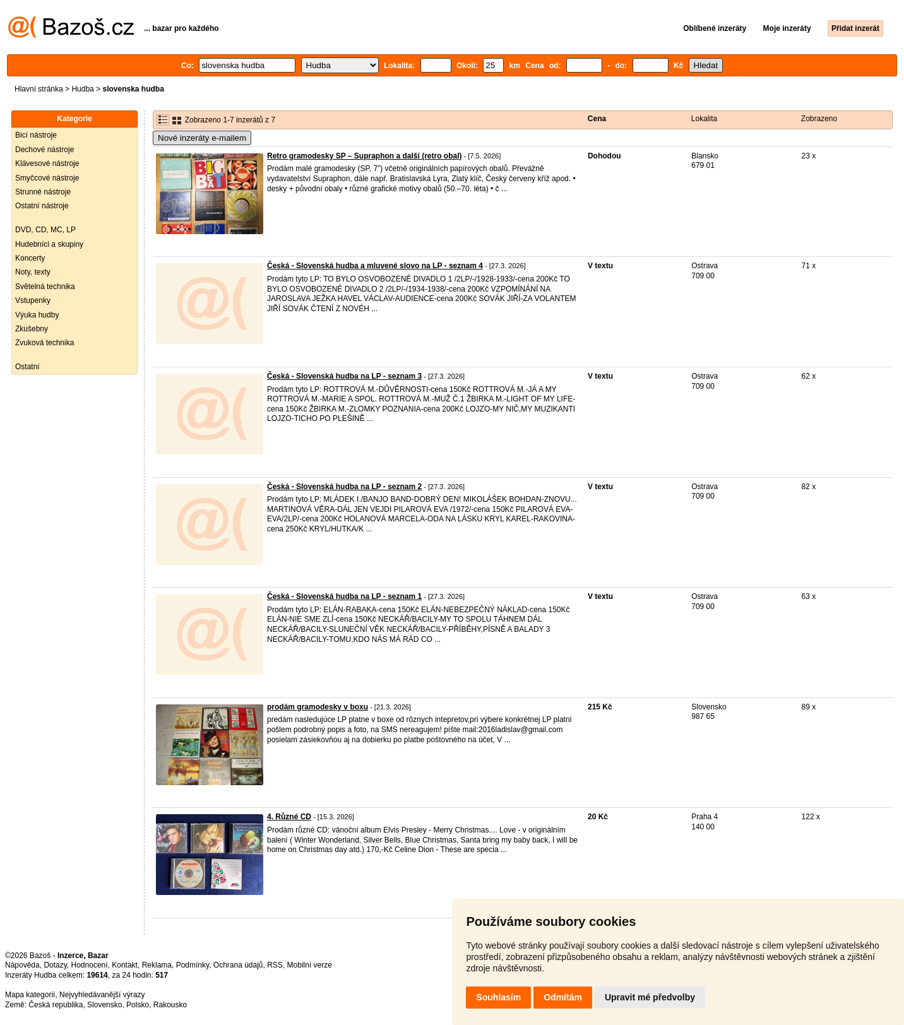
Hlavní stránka (39, 89)
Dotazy (55, 965)
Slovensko (104, 1004)
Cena (597, 118)
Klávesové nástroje (47, 163)
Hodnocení (89, 965)
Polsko (137, 1004)
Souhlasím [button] (498, 997)
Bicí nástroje (36, 135)
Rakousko (170, 1004)
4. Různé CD (289, 816)
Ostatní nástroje (42, 205)
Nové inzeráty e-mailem (202, 138)
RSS (275, 965)
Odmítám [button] (563, 997)
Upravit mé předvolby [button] (650, 997)
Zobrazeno (819, 118)
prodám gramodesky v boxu (317, 706)
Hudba (82, 89)
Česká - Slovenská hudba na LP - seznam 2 (344, 486)
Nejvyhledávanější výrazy (102, 994)
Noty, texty (33, 272)
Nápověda (22, 965)
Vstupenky (33, 300)
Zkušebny (31, 328)
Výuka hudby (37, 315)
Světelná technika (45, 286)
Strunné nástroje (43, 191)
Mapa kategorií (30, 994)
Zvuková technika (44, 342)
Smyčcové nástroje (47, 178)
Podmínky (192, 965)
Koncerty (30, 258)
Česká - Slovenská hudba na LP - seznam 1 (344, 596)
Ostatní (27, 366)
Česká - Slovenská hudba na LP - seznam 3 (344, 376)
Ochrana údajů (238, 965)
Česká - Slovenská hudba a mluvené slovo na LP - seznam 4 (375, 265)
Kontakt (125, 965)
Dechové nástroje (44, 149)
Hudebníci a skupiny (49, 244)
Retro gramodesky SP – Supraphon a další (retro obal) (364, 155)
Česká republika (55, 1004)
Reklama (157, 965)
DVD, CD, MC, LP (45, 229)
